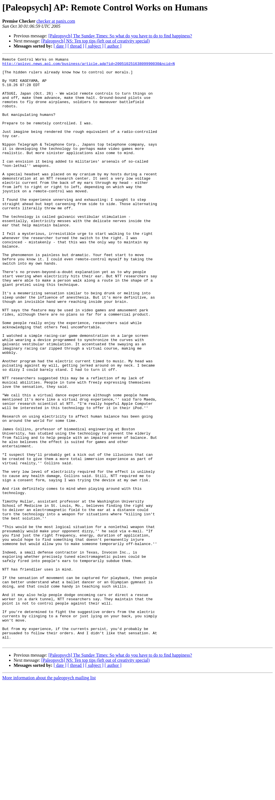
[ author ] (113, 46)
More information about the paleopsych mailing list (49, 795)
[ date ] (60, 46)
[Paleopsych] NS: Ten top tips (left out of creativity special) (95, 41)
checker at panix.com (56, 21)
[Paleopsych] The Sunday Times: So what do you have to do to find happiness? (120, 35)
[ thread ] (75, 46)
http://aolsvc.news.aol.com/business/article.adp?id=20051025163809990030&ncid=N (88, 65)
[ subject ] (94, 46)
